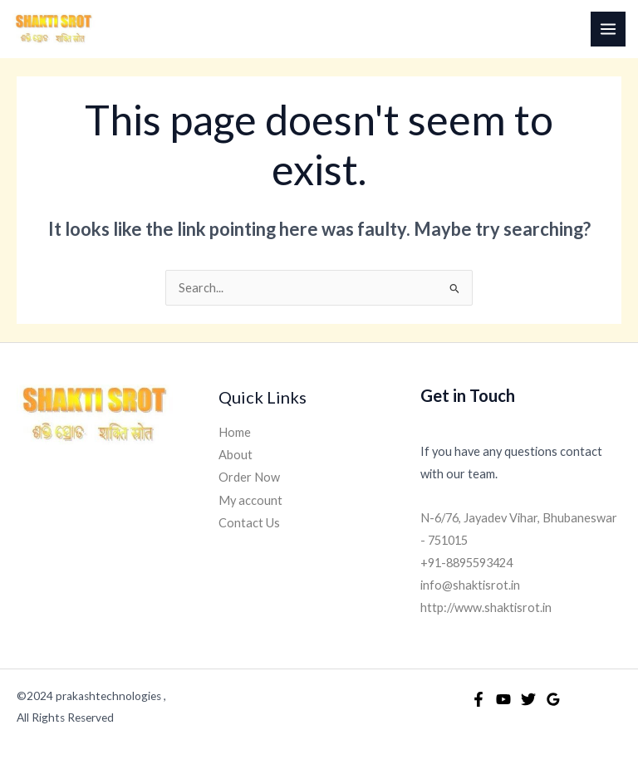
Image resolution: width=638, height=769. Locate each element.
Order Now (249, 477)
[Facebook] (478, 699)
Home (234, 432)
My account (250, 500)
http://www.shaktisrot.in (486, 607)
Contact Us (249, 523)
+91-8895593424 (466, 563)
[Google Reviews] (553, 699)
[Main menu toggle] (608, 29)
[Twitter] (528, 699)
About (235, 455)
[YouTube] (503, 699)
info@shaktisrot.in (470, 585)
